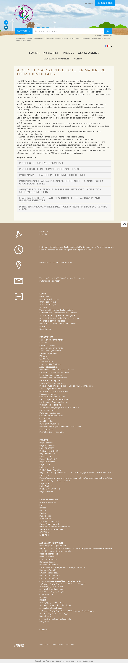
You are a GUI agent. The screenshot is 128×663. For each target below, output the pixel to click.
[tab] (41, 163)
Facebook (43, 231)
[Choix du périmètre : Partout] (24, 31)
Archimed (50, 661)
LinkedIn (43, 234)
